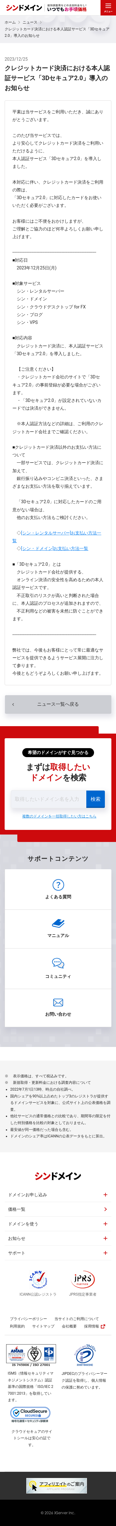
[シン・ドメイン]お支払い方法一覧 (54, 548)
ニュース (30, 22)
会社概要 (69, 1326)
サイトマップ (43, 1326)
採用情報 (94, 1326)
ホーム (10, 22)
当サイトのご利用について (76, 1319)
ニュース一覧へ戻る (58, 704)
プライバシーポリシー (28, 1319)
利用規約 (17, 1326)
